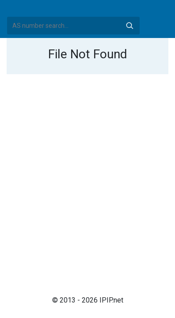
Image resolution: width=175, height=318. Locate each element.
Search (129, 25)
